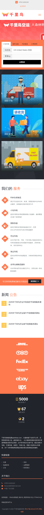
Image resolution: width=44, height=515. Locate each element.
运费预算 (27, 465)
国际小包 (9, 101)
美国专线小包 (28, 497)
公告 (4, 468)
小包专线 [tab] (6, 44)
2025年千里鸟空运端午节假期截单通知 (24, 313)
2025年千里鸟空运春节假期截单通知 (23, 324)
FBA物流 (25, 44)
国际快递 (9, 167)
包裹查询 (6, 465)
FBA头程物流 (13, 497)
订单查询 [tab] (34, 44)
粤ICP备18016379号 (32, 509)
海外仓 (21, 497)
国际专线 (9, 134)
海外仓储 (16, 44)
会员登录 (23, 6)
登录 (25, 462)
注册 (4, 462)
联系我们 (35, 281)
